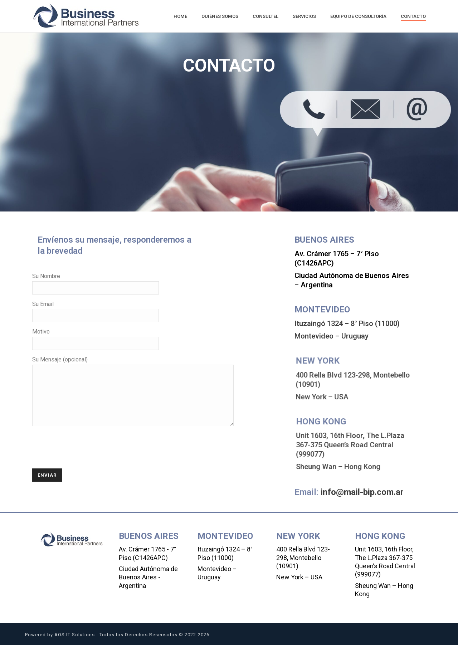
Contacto (413, 16)
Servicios (304, 16)
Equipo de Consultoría (358, 16)
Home (180, 16)
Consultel (265, 16)
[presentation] (86, 456)
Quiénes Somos (219, 16)
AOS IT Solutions (74, 641)
